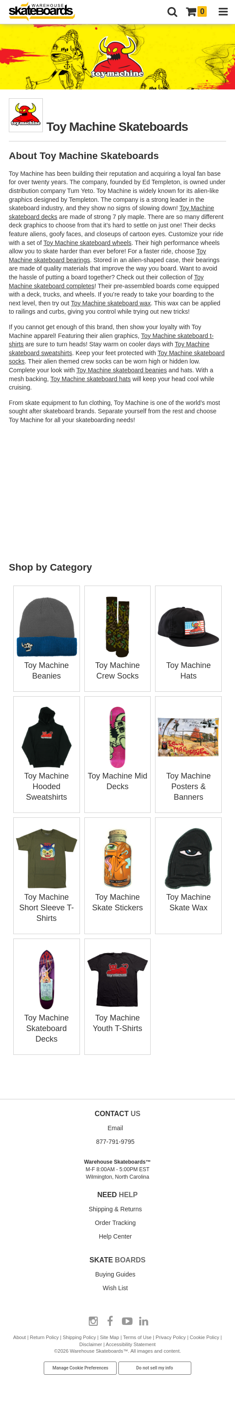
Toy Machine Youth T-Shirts (117, 1018)
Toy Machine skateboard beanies (121, 370)
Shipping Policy (79, 1337)
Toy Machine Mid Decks (117, 776)
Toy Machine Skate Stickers (117, 897)
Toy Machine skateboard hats (90, 378)
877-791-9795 (115, 1141)
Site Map (109, 1337)
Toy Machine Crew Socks (117, 665)
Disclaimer (91, 1344)
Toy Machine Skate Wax (188, 897)
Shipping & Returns (115, 1209)
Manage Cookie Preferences (81, 1367)
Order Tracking (115, 1222)
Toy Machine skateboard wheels (87, 242)
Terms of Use (137, 1337)
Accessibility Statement (130, 1344)
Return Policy (44, 1337)
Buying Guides (115, 1274)
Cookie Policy (205, 1337)
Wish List (115, 1287)
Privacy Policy (170, 1337)
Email (115, 1128)
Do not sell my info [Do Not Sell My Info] (154, 1367)
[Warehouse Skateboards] (46, 12)
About (19, 1337)
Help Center (115, 1236)
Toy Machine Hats (188, 665)
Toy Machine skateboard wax (111, 303)
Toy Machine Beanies (46, 665)
